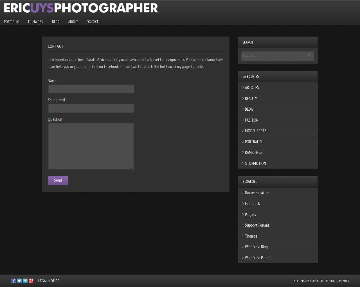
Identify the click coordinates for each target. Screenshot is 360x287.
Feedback (252, 203)
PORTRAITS (253, 141)
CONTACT (92, 21)
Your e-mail (57, 99)
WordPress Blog (256, 246)
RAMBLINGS (254, 152)
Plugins (250, 214)
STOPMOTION (255, 163)
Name (53, 80)
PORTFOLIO (11, 21)
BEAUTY (251, 98)
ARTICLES (252, 87)
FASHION (251, 120)
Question (55, 119)
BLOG (56, 21)
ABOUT (73, 21)
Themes (251, 236)
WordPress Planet (258, 257)
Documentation (257, 192)
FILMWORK (35, 21)
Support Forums (257, 225)
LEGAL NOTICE (48, 280)
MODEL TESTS (256, 130)
